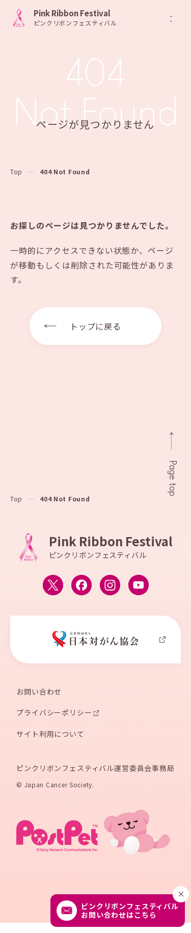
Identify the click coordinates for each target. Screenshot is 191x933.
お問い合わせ (39, 692)
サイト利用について (50, 735)
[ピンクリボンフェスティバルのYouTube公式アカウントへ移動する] (138, 586)
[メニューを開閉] (171, 19)
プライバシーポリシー (54, 713)
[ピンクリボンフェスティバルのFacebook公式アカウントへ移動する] (81, 586)
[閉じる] (181, 894)
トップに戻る (96, 326)
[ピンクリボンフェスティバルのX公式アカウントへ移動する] (53, 586)
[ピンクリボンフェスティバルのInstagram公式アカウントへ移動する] (110, 586)
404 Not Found (65, 171)
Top (16, 171)
